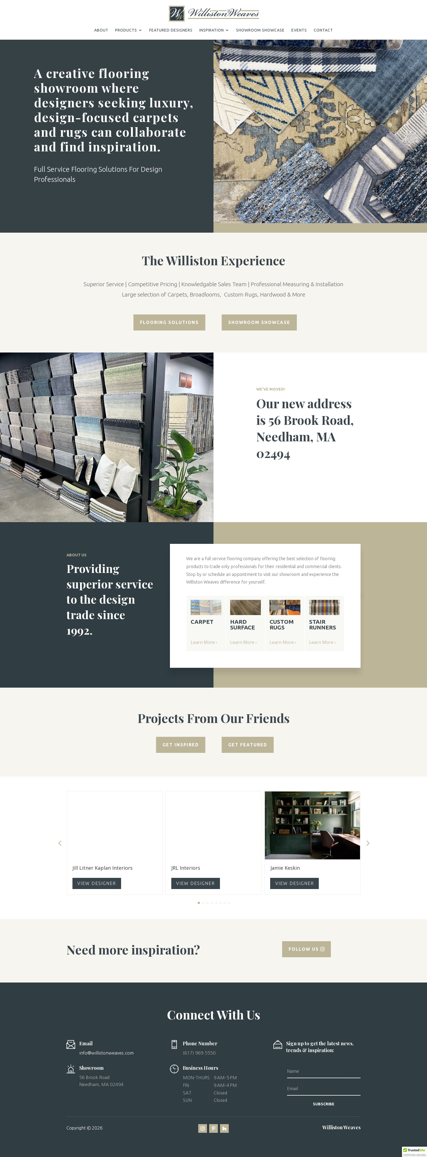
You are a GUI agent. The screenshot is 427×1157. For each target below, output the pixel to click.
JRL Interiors (185, 868)
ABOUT (101, 30)
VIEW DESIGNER (96, 883)
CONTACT (323, 30)
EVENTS (299, 30)
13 (346, 221)
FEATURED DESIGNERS (171, 30)
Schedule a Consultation (78, 203)
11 (336, 221)
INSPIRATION (211, 30)
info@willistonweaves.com (106, 1053)
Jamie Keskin (285, 868)
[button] (220, 1089)
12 (341, 221)
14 (350, 221)
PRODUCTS (126, 30)
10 (332, 221)
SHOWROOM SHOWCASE (260, 30)
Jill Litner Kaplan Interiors (102, 868)
